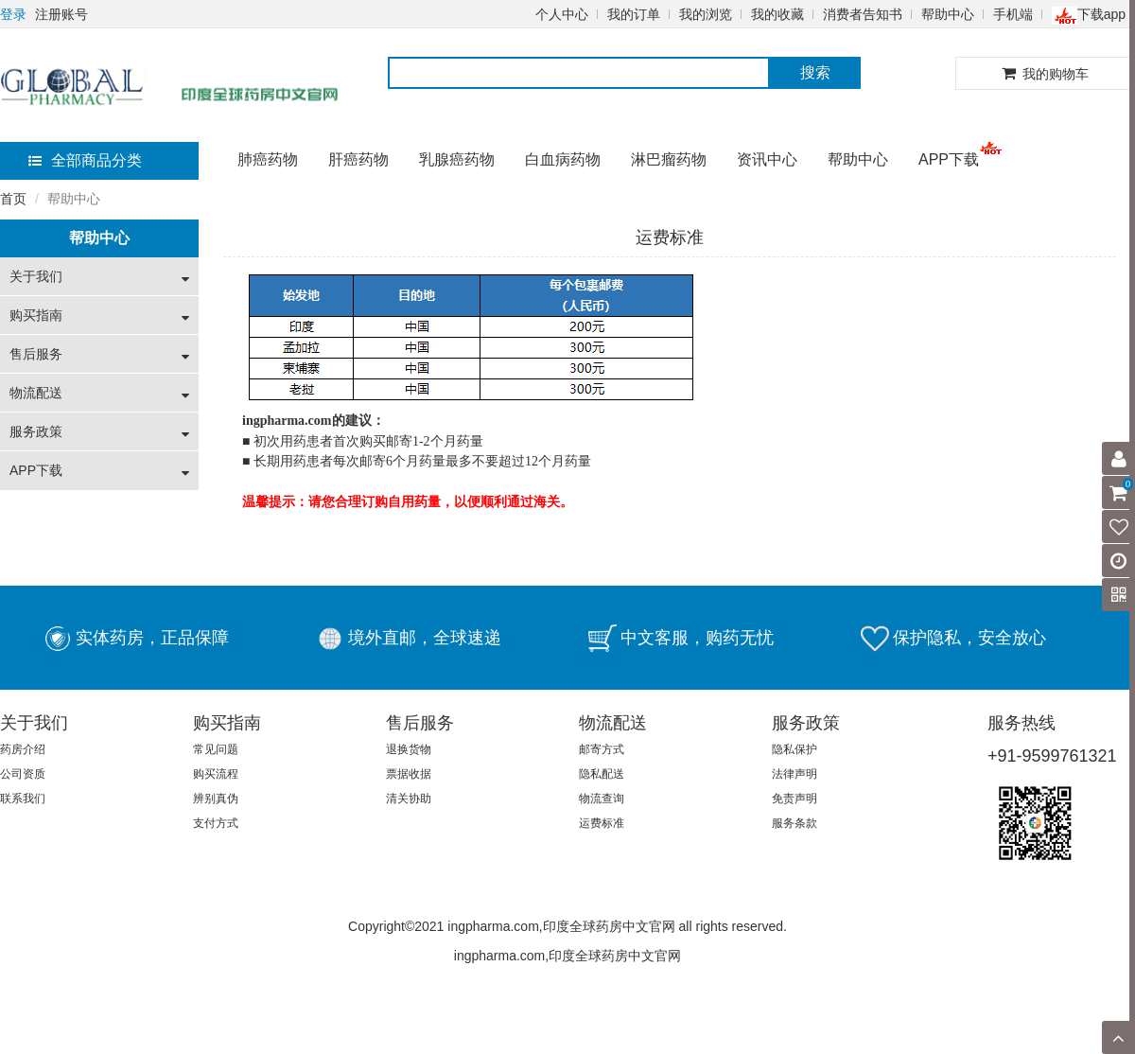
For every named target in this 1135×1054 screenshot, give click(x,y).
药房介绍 (22, 749)
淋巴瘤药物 (669, 159)
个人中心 (561, 14)
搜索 (815, 72)
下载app (1089, 14)
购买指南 (35, 315)
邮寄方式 (601, 749)
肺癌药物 (267, 159)
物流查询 (601, 798)
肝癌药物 (358, 159)
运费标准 (601, 823)
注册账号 (61, 14)
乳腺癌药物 (457, 159)
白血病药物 (563, 159)
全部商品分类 (85, 160)
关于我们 (35, 276)
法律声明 (794, 774)
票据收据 (408, 774)
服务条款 (794, 823)
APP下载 (948, 159)
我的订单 (633, 14)
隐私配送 (601, 774)
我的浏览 (705, 14)
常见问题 (215, 749)
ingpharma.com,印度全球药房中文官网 (567, 955)
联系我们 (22, 798)
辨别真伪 (215, 798)
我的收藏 (777, 14)
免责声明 (794, 798)
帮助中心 (947, 14)
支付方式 (215, 823)
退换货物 (408, 749)
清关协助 (408, 798)
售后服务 (35, 353)
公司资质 (22, 774)
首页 (13, 198)
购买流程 (215, 774)
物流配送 (35, 392)
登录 (13, 14)
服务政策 (35, 431)
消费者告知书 (862, 14)
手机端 (1013, 14)
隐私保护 (794, 749)
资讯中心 (767, 159)
